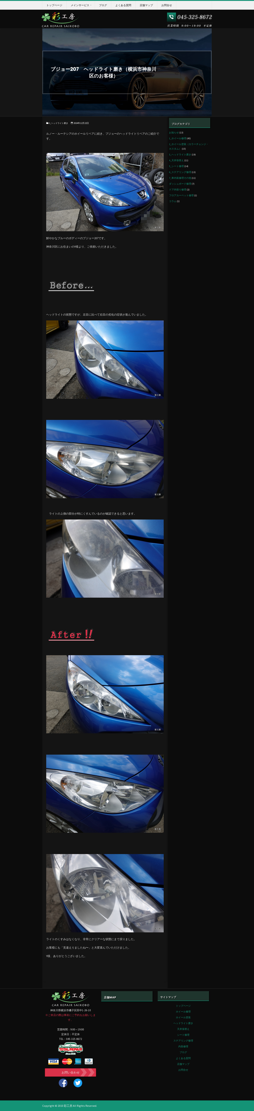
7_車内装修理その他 (180, 178)
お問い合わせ (71, 1072)
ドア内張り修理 (177, 189)
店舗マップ (183, 1064)
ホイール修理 (183, 1011)
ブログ (183, 1052)
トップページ (183, 1005)
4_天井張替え (176, 160)
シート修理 (183, 1034)
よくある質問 (183, 1058)
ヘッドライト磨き (183, 1023)
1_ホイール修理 (177, 138)
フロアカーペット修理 (181, 195)
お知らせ (174, 132)
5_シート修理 (176, 166)
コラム (172, 201)
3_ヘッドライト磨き (59, 123)
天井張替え (183, 1029)
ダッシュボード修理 (180, 183)
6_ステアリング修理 (180, 172)
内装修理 (183, 1046)
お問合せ (183, 1069)
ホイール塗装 (183, 1017)
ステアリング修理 (183, 1040)
